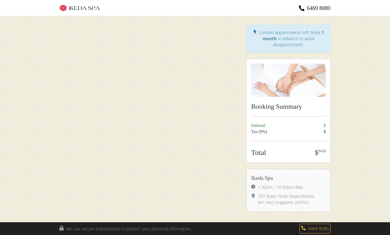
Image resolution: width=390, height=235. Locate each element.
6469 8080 (319, 8)
